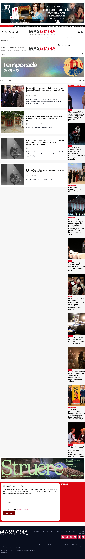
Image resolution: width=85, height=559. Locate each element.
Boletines (69, 37)
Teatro (70, 110)
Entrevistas (11, 37)
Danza (70, 145)
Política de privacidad (22, 509)
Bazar (76, 37)
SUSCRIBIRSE (8, 513)
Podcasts (40, 37)
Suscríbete (4, 40)
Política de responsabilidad (56, 545)
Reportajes (22, 37)
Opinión (81, 533)
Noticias (31, 37)
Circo (62, 531)
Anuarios (48, 37)
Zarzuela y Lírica (72, 217)
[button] (82, 32)
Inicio (2, 37)
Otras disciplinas (72, 185)
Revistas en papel (59, 37)
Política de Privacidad (71, 545)
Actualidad (71, 336)
